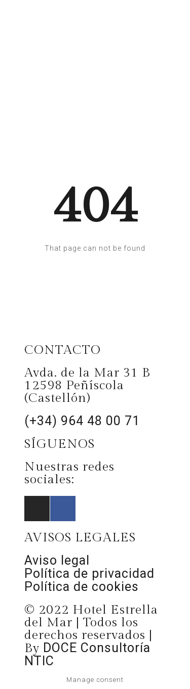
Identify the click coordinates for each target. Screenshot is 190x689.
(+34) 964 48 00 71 (82, 421)
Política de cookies (81, 586)
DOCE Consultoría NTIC (87, 654)
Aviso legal (57, 560)
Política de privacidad (89, 573)
